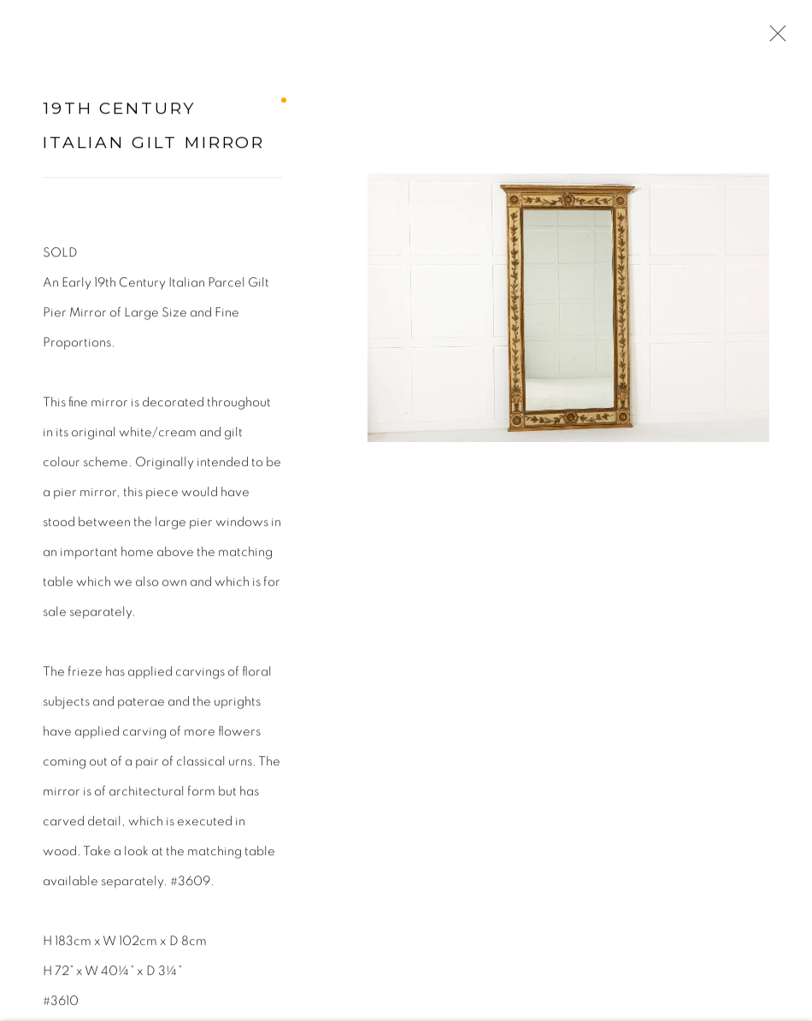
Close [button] (774, 38)
